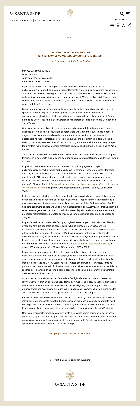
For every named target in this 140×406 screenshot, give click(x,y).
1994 (48, 20)
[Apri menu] (127, 13)
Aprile (56, 20)
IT (73, 37)
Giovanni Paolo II (21, 20)
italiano (120, 20)
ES (67, 37)
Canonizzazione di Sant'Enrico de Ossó (89, 243)
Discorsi (40, 20)
